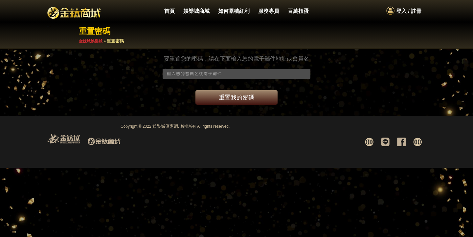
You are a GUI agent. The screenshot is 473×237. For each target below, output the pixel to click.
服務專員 (268, 11)
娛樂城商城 (196, 11)
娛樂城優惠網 (165, 126)
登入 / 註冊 (408, 11)
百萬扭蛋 (298, 11)
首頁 (169, 11)
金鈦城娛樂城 (90, 41)
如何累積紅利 (234, 11)
